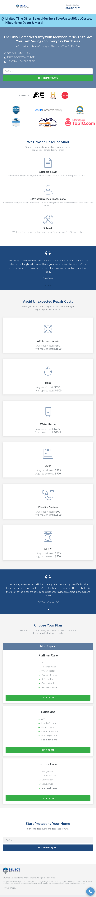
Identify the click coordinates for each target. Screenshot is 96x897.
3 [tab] (49, 288)
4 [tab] (50, 288)
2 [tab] (47, 288)
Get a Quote (48, 700)
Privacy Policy (9, 890)
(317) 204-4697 (72, 7)
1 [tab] (45, 288)
